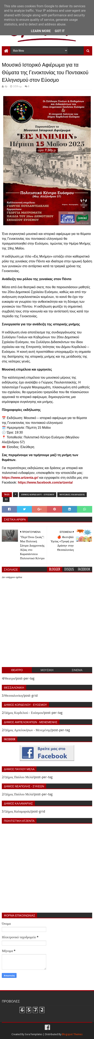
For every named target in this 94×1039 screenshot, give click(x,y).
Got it (60, 31)
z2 (6, 499)
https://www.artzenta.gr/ (20, 477)
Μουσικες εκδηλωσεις (72, 494)
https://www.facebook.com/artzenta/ (45, 482)
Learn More (41, 31)
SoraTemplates (33, 1034)
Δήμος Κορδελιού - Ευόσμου (37, 494)
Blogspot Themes (72, 1034)
